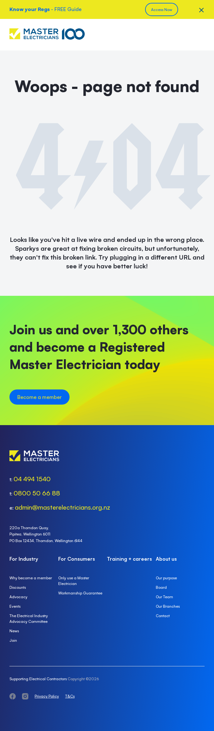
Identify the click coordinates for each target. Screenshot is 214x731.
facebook (12, 696)
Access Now (161, 9)
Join (13, 640)
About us (166, 559)
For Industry (23, 559)
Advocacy (18, 596)
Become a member (39, 397)
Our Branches (168, 606)
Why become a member (30, 578)
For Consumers (76, 559)
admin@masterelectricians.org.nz (62, 507)
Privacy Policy (47, 696)
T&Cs (70, 696)
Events (14, 606)
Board (161, 587)
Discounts (17, 587)
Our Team (164, 596)
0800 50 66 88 (37, 493)
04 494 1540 (32, 479)
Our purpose (166, 578)
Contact (163, 615)
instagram (25, 696)
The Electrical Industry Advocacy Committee (28, 618)
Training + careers (129, 559)
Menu (200, 34)
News (14, 631)
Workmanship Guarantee (80, 593)
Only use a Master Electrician (73, 581)
